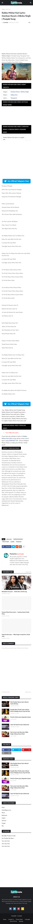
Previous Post (6, 692)
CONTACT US (13, 440)
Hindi (3, 807)
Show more (28, 572)
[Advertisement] (16, 38)
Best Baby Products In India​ (8, 835)
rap (3, 826)
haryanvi (4, 820)
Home (3, 9)
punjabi (12, 541)
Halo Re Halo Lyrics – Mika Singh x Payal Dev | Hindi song (16, 635)
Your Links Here (6, 841)
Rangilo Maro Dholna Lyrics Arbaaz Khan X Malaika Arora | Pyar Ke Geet (20, 710)
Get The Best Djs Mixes (8, 838)
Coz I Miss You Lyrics (12, 432)
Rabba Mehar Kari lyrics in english (13, 137)
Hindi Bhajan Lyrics (6, 810)
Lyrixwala (20, 554)
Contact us (11, 919)
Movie (3, 812)
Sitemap (21, 921)
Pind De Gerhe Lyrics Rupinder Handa (20, 717)
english (3, 818)
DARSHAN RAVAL (18, 539)
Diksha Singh (25, 92)
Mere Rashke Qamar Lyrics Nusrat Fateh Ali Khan (19, 703)
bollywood (4, 815)
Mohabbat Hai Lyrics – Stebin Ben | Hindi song (14, 591)
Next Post (27, 692)
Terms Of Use (13, 921)
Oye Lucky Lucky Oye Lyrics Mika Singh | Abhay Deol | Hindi (19, 733)
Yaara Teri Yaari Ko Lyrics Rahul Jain (19, 724)
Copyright (27, 919)
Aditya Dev (14, 95)
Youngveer (14, 98)
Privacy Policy (19, 919)
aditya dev (8, 9)
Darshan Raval (15, 92)
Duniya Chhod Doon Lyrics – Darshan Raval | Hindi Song (15, 613)
